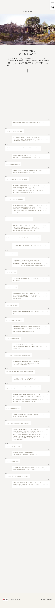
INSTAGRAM (49, 599)
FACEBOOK (43, 599)
